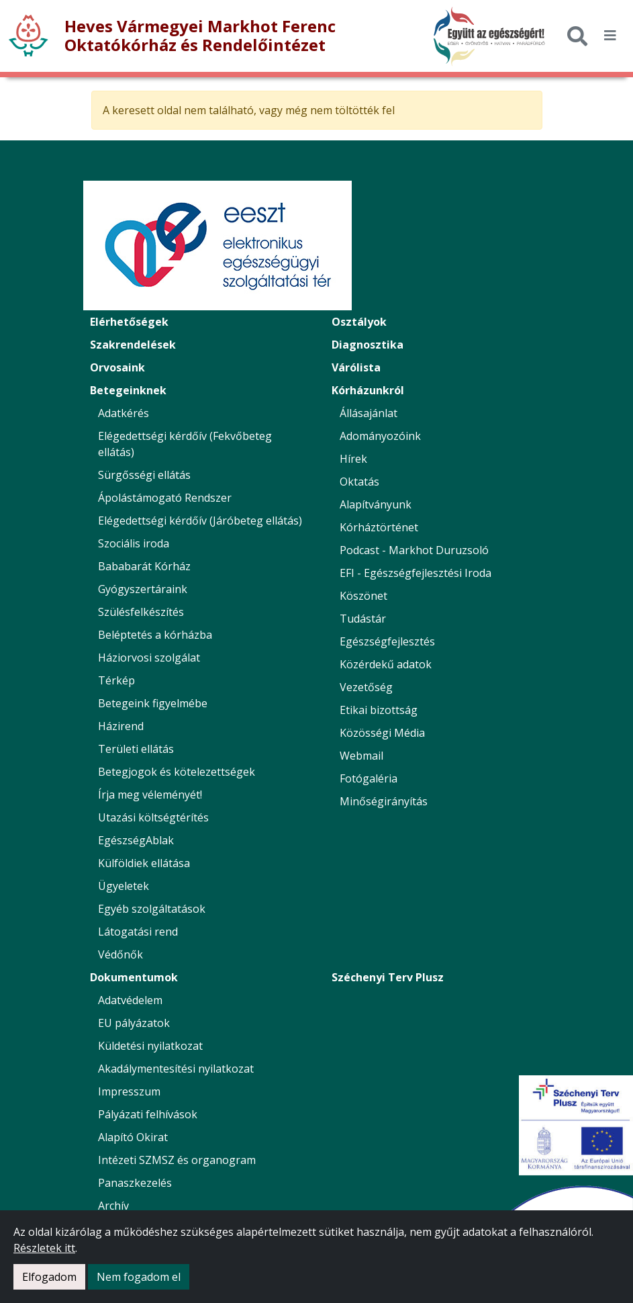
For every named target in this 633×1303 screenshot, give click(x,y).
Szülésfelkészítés (141, 611)
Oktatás (359, 481)
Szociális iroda (133, 543)
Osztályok (359, 321)
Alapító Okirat (133, 1137)
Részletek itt (44, 1248)
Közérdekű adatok (386, 664)
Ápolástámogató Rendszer (165, 497)
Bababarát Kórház (144, 566)
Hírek (353, 458)
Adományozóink (380, 436)
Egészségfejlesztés (387, 641)
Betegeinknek (128, 390)
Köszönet (363, 595)
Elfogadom (49, 1276)
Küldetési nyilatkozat (150, 1045)
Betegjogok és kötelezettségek (176, 771)
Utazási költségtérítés (153, 817)
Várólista (356, 367)
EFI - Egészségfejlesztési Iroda (415, 573)
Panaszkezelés (135, 1182)
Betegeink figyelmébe (152, 703)
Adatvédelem (130, 1000)
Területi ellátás (136, 749)
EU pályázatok (134, 1023)
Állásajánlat (368, 413)
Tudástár (363, 618)
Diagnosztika (367, 344)
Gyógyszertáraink (142, 589)
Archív (113, 1205)
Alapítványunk (375, 504)
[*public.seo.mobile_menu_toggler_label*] (610, 36)
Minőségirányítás (384, 801)
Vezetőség (366, 687)
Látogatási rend (138, 931)
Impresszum (129, 1091)
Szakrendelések (133, 344)
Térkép (116, 680)
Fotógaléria (368, 778)
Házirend (121, 726)
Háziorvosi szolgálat (149, 657)
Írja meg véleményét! (150, 794)
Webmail (361, 755)
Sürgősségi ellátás (144, 474)
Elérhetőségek (129, 321)
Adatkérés (123, 413)
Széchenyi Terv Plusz (388, 977)
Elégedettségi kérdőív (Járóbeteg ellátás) (200, 520)
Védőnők (120, 954)
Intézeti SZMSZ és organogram (177, 1160)
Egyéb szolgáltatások (151, 908)
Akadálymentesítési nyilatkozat (176, 1068)
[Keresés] (577, 36)
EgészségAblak (136, 840)
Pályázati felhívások (147, 1114)
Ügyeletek (123, 886)
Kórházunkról (368, 390)
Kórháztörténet (379, 527)
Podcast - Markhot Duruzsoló (414, 550)
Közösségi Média (382, 732)
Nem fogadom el (139, 1276)
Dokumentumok (134, 977)
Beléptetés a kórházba (155, 634)
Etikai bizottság (379, 710)
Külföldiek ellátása (144, 863)
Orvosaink (117, 367)
